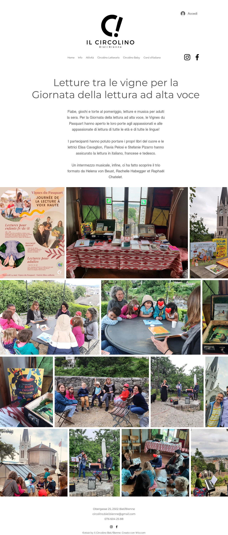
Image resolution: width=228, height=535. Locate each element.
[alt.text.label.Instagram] (187, 57)
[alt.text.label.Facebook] (197, 57)
